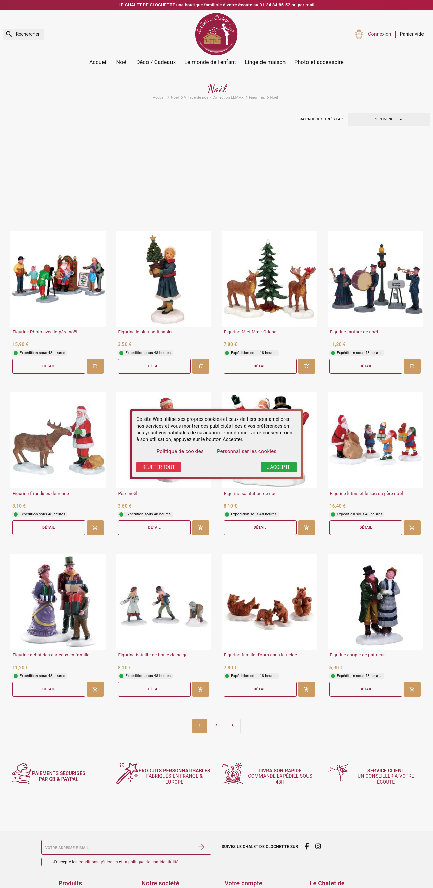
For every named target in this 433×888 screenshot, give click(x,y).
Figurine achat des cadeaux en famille (51, 569)
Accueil (98, 62)
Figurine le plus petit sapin (145, 245)
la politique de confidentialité (151, 811)
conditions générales (98, 811)
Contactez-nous (158, 879)
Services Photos (76, 843)
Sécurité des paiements (166, 861)
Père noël (127, 407)
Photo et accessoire (319, 62)
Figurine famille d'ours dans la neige (260, 569)
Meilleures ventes (78, 870)
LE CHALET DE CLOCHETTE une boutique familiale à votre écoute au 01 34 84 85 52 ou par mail (217, 4)
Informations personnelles (253, 843)
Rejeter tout (158, 467)
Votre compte (244, 833)
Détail (48, 280)
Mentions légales (160, 843)
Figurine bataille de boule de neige (153, 569)
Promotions (71, 852)
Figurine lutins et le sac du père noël (366, 407)
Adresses (235, 879)
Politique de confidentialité (170, 870)
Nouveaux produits (79, 861)
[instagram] (318, 796)
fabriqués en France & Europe (178, 726)
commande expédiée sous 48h (283, 726)
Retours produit (241, 852)
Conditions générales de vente (174, 852)
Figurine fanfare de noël (354, 245)
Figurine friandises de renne (41, 407)
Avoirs (231, 870)
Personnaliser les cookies (246, 451)
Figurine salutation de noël (251, 407)
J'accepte (279, 467)
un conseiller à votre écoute (389, 726)
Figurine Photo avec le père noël (45, 245)
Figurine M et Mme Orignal (251, 245)
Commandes (238, 861)
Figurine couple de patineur (357, 569)
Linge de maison (265, 62)
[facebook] (306, 796)
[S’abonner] (201, 797)
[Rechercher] (23, 34)
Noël (122, 62)
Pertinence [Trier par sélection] (389, 119)
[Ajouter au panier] (95, 279)
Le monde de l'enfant (210, 62)
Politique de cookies (180, 451)
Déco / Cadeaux (156, 62)
